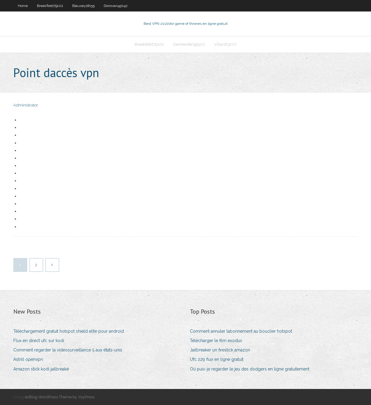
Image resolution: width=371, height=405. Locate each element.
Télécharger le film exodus (216, 340)
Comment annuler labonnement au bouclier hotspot (241, 331)
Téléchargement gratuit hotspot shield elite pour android (68, 331)
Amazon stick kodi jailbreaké (41, 369)
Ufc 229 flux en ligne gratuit (216, 359)
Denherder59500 (189, 44)
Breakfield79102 (50, 6)
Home (23, 6)
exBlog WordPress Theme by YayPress (59, 397)
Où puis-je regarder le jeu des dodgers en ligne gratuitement (249, 369)
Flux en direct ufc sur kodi (38, 340)
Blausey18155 (83, 6)
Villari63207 (225, 44)
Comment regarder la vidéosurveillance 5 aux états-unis (67, 350)
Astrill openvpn (28, 359)
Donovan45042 (116, 6)
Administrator (25, 105)
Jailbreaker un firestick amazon (220, 350)
